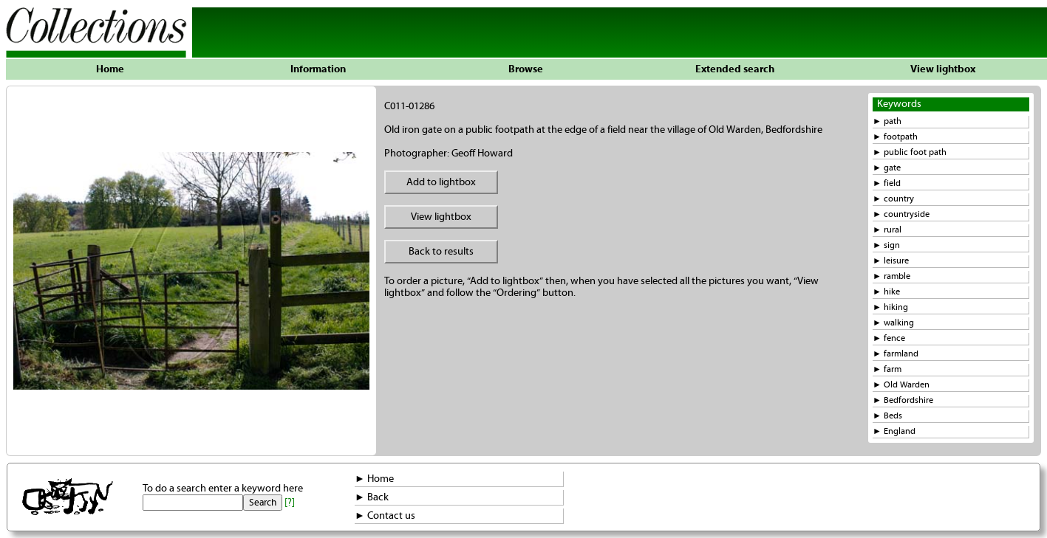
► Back (372, 497)
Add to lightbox (441, 182)
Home (110, 69)
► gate (887, 168)
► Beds (887, 416)
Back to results (441, 252)
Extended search (734, 69)
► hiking (890, 307)
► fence (889, 338)
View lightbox (942, 69)
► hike (886, 292)
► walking (893, 323)
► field (887, 183)
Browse (525, 69)
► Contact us (385, 516)
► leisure (891, 261)
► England (894, 431)
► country (893, 199)
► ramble (891, 276)
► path (887, 121)
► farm (887, 369)
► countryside (901, 214)
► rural (887, 230)
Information (318, 69)
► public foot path (910, 152)
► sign (886, 245)
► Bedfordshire (903, 400)
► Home (374, 479)
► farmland (895, 354)
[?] (289, 502)
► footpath (895, 137)
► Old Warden (901, 385)
